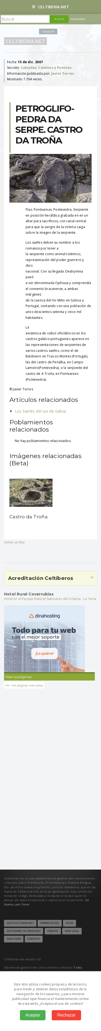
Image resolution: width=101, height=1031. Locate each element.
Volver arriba (14, 542)
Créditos (52, 931)
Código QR (48, 31)
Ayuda (70, 923)
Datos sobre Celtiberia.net (23, 931)
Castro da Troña (28, 516)
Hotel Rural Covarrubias (29, 594)
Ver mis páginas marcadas (24, 685)
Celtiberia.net (50, 6)
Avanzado (78, 19)
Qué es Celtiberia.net (20, 923)
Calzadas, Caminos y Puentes (46, 67)
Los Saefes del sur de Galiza (40, 411)
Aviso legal (72, 931)
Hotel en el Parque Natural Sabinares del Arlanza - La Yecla (50, 598)
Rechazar (66, 1015)
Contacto (33, 939)
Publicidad (14, 939)
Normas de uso (49, 923)
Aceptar (32, 1015)
